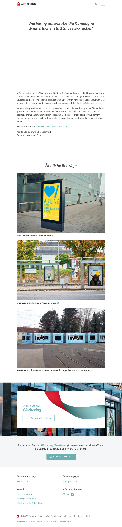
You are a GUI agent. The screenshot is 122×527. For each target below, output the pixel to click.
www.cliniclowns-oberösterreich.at (52, 126)
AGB (46, 521)
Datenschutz (36, 521)
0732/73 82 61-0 (25, 494)
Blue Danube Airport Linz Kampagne (35, 235)
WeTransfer (23, 481)
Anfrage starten (70, 481)
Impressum (22, 521)
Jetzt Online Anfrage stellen (38, 418)
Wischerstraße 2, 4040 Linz (30, 503)
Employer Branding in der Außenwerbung (38, 303)
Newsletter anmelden (61, 456)
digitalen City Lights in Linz (89, 103)
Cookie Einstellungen (61, 521)
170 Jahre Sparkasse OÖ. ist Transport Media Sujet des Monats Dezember (54, 370)
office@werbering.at (27, 498)
